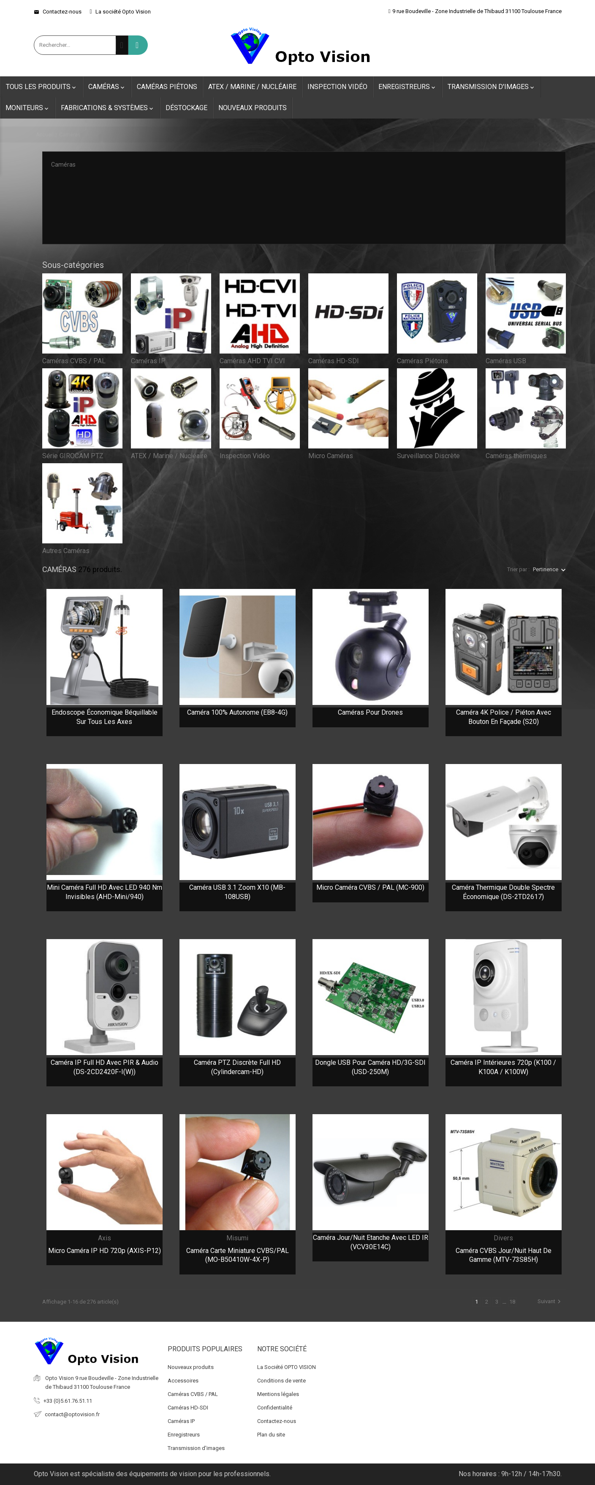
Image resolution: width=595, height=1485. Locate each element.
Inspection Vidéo (337, 87)
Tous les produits (41, 87)
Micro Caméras (330, 456)
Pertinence (545, 569)
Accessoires (183, 1380)
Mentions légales (278, 1394)
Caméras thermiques (516, 456)
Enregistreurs (407, 87)
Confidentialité (274, 1407)
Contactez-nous (58, 11)
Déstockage (186, 108)
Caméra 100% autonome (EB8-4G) (237, 712)
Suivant (550, 1301)
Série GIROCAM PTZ (72, 456)
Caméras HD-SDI (333, 361)
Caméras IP (148, 361)
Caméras (107, 87)
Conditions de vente (281, 1380)
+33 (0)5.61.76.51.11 (67, 1401)
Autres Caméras (66, 551)
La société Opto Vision (120, 11)
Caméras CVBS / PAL (74, 361)
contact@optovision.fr (72, 1414)
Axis (104, 1238)
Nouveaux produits (252, 108)
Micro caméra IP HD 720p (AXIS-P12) (104, 1251)
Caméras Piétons (167, 87)
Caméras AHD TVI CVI (252, 361)
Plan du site (271, 1434)
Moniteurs (27, 108)
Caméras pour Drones (370, 712)
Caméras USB (506, 361)
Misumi (237, 1238)
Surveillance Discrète (428, 456)
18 (512, 1302)
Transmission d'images (491, 87)
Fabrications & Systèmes (108, 108)
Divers (503, 1238)
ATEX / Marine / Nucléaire (252, 87)
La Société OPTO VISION (286, 1367)
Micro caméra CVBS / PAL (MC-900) (370, 887)
